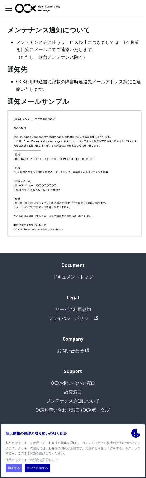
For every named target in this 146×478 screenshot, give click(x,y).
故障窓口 (73, 392)
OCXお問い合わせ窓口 (73, 383)
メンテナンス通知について (73, 401)
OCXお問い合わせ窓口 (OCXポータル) (73, 410)
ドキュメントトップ (73, 277)
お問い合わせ (73, 351)
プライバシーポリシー (73, 318)
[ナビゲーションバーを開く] (8, 8)
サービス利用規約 (73, 309)
